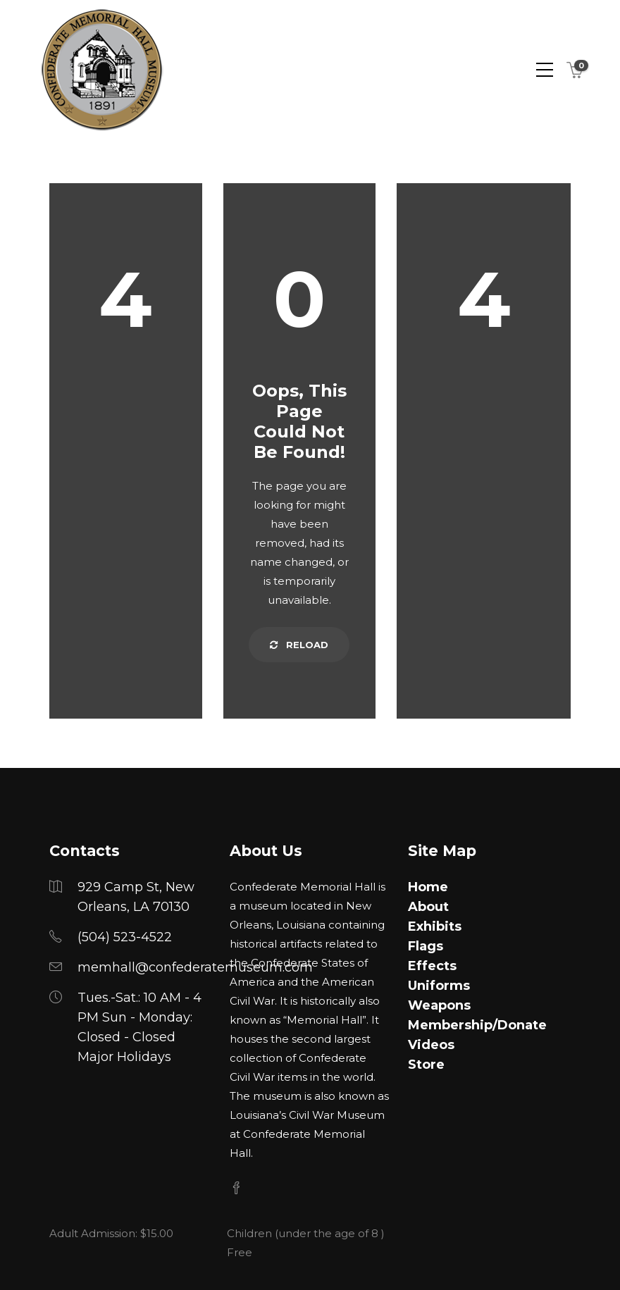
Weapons (439, 1005)
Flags (425, 946)
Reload (299, 644)
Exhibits (434, 926)
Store (426, 1064)
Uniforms (439, 985)
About (428, 906)
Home (428, 887)
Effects (432, 966)
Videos (431, 1045)
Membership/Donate (477, 1025)
